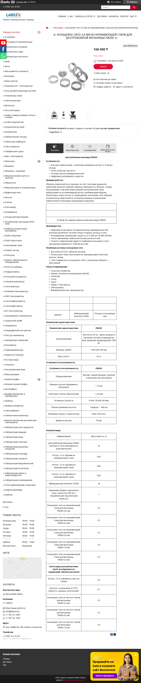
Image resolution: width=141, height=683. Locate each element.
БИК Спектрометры (14, 296)
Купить (103, 66)
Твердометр (11, 325)
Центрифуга (11, 389)
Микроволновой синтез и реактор (17, 177)
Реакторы (10, 255)
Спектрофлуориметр (15, 301)
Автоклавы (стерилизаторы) (18, 42)
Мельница (58, 28)
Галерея (124, 16)
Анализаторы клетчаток (16, 56)
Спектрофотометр (14, 306)
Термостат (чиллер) (14, 355)
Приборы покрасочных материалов (16, 230)
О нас (70, 16)
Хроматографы (12, 379)
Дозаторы (9, 105)
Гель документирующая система (20, 91)
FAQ (4, 665)
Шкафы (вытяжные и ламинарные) (15, 395)
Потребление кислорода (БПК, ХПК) (20, 223)
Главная (62, 16)
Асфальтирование (13, 490)
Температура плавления (16, 340)
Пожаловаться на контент (74, 680)
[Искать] (134, 7)
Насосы (8, 197)
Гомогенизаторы (13, 100)
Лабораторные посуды (16, 137)
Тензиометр (10, 345)
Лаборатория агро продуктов (19, 427)
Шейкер (9, 401)
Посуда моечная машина (16, 217)
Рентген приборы (13, 267)
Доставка (102, 16)
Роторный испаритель (15, 277)
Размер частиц (12, 250)
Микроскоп (10, 183)
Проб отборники (13, 235)
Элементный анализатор (16, 415)
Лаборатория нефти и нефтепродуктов (15, 474)
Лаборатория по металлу (17, 468)
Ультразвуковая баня (15, 369)
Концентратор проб (14, 127)
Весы (7, 66)
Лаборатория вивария (15, 432)
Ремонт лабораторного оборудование (16, 261)
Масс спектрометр (14, 156)
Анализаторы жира (14, 52)
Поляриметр (11, 212)
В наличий (10, 37)
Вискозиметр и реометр (16, 71)
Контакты (113, 16)
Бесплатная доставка (106, 79)
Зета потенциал (12, 110)
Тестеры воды (11, 360)
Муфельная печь (13, 192)
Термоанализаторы (14, 350)
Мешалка (9, 166)
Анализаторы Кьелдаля (16, 47)
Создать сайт (21, 2)
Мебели (8, 495)
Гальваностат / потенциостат (19, 86)
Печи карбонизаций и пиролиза (20, 485)
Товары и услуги (84, 16)
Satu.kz (83, 678)
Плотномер (10, 207)
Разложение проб (13, 245)
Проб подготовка (13, 240)
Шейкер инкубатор (14, 406)
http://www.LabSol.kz (15, 608)
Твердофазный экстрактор (18, 330)
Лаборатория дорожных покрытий (16, 448)
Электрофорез (12, 410)
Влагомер (9, 76)
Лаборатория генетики (16, 442)
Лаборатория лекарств (16, 458)
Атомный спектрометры (16, 291)
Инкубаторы (11, 132)
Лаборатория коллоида (16, 454)
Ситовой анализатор (14, 281)
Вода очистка (11, 81)
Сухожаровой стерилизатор (18, 316)
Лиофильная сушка (14, 151)
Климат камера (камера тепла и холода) (20, 116)
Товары (6, 659)
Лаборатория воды (14, 437)
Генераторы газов (13, 96)
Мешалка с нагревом (15, 171)
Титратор (9, 364)
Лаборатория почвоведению (18, 480)
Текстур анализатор (14, 335)
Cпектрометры (12, 286)
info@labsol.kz (13, 611)
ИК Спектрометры (14, 311)
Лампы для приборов (15, 142)
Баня (7, 61)
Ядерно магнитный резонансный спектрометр (20, 421)
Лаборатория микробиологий (19, 463)
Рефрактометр (12, 272)
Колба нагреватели (14, 122)
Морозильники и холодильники (20, 187)
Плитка (8, 202)
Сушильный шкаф (13, 321)
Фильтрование (12, 374)
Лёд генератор (12, 146)
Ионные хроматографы (16, 384)
